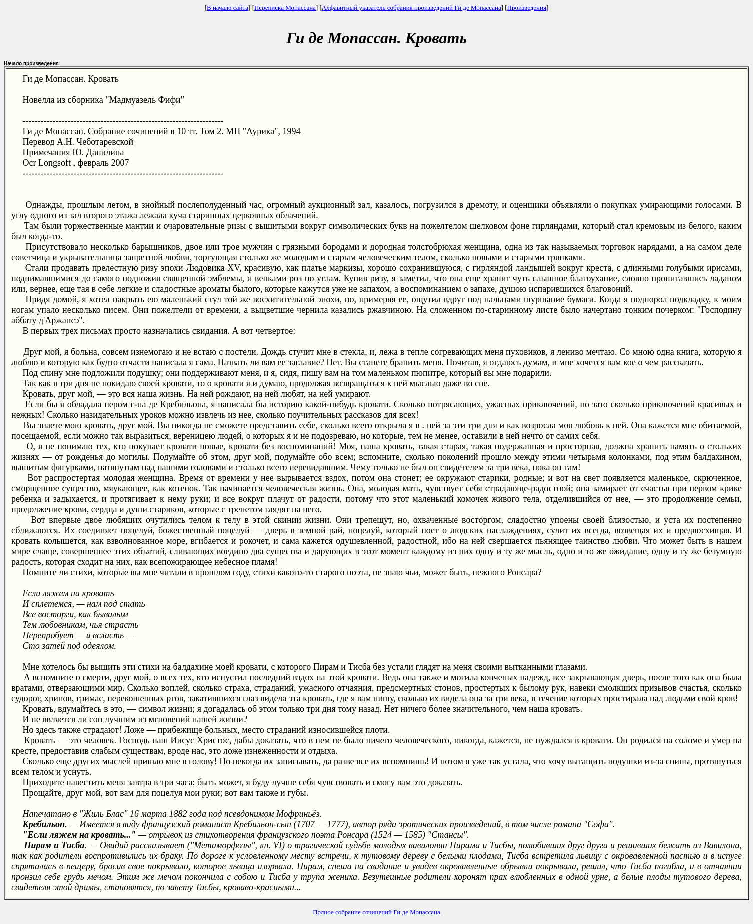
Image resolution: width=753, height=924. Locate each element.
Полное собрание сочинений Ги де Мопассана (376, 912)
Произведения (526, 7)
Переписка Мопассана (285, 7)
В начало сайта (227, 7)
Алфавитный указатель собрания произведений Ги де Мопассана (411, 7)
